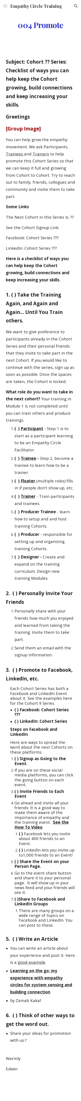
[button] (5, 6)
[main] (40, 25)
